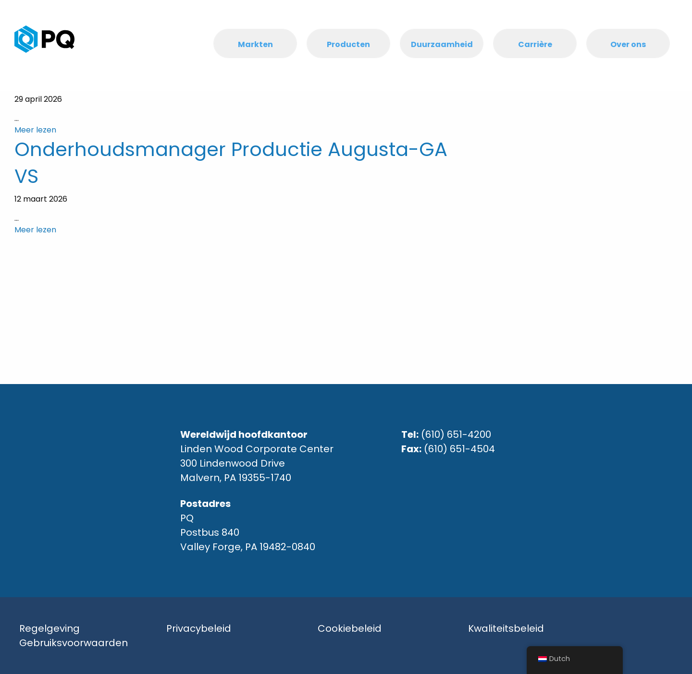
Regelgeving (49, 628)
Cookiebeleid (350, 628)
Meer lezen (35, 129)
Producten (348, 44)
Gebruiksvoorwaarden (73, 643)
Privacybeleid (198, 628)
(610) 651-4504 (459, 449)
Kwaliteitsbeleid (506, 628)
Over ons (628, 44)
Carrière (535, 44)
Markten (255, 44)
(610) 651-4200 (456, 434)
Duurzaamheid (442, 44)
